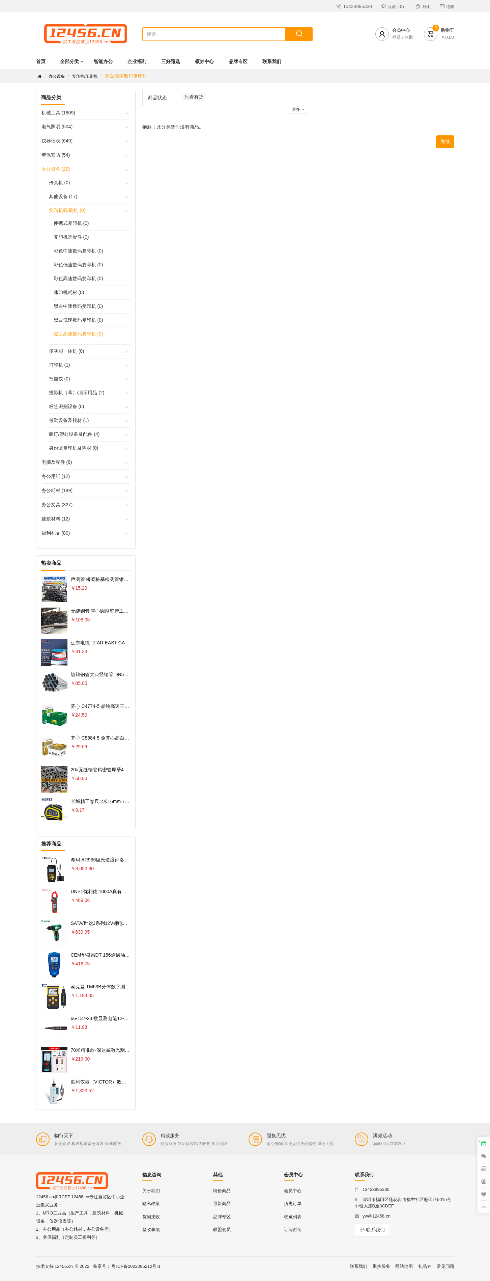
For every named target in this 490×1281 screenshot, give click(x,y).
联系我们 (271, 61)
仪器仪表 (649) (57, 140)
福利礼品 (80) (55, 533)
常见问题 (445, 1266)
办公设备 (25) (55, 169)
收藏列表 (292, 1216)
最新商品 (222, 1203)
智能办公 (103, 61)
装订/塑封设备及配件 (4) (74, 434)
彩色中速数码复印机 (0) (78, 250)
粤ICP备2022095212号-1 (136, 1266)
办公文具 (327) (57, 504)
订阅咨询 (292, 1229)
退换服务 (381, 1266)
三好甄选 (170, 61)
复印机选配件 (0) (71, 237)
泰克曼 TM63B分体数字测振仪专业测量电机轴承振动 (126, 986)
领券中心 (204, 61)
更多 (298, 109)
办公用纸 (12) (55, 476)
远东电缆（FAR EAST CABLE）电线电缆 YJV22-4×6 (126, 642)
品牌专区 (238, 61)
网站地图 (404, 1266)
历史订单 (292, 1203)
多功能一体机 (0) (66, 351)
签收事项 (151, 1229)
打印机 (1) (59, 365)
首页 (41, 61)
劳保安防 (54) (55, 155)
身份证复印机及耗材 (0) (73, 448)
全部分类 (69, 61)
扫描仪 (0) (59, 378)
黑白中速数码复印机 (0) (78, 306)
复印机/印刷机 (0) (67, 210)
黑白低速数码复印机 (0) (78, 320)
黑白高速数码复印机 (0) (78, 334)
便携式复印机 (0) (71, 223)
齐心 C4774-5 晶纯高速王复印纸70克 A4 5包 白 (121, 706)
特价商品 (222, 1190)
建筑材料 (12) (55, 519)
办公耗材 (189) (57, 490)
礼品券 (424, 1266)
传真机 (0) (59, 182)
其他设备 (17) (63, 196)
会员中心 (292, 1190)
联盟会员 (222, 1229)
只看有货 (193, 97)
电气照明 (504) (57, 126)
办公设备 (57, 76)
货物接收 (151, 1216)
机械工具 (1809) (58, 112)
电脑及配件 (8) (56, 462)
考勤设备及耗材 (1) (69, 420)
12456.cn (64, 1266)
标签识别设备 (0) (66, 406)
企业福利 (136, 61)
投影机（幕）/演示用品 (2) (77, 392)
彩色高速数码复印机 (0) (78, 278)
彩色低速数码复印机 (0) (78, 264)
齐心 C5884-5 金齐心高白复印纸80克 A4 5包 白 (121, 738)
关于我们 (151, 1190)
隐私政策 (151, 1203)
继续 (445, 141)
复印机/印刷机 (84, 76)
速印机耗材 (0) (69, 292)
